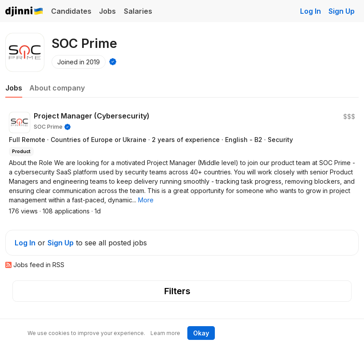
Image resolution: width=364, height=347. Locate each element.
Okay (201, 333)
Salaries (138, 11)
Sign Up (341, 11)
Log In (310, 11)
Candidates (71, 11)
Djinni (24, 11)
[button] (146, 200)
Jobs (107, 11)
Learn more (165, 333)
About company (57, 87)
